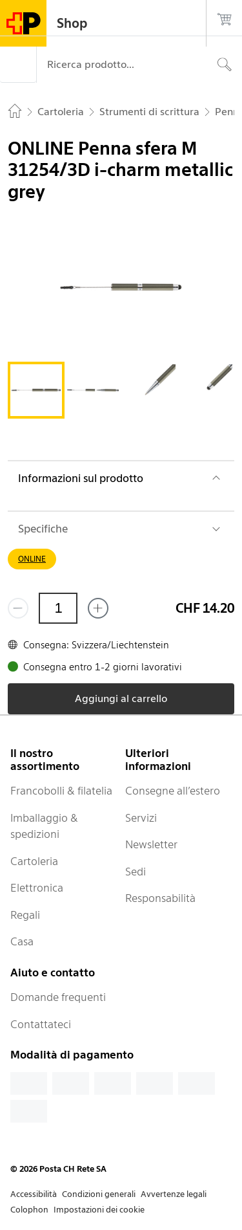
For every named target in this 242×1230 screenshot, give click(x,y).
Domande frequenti (58, 997)
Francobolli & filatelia (61, 790)
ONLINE (32, 559)
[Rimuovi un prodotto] (18, 608)
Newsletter (151, 844)
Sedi (135, 871)
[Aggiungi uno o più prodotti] (98, 608)
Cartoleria (34, 861)
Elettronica (36, 887)
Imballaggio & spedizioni (44, 826)
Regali (25, 914)
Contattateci (40, 1024)
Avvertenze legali (174, 1194)
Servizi (141, 817)
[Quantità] (58, 608)
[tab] (36, 390)
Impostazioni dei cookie (99, 1209)
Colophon (29, 1209)
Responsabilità (160, 898)
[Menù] (18, 65)
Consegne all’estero (172, 790)
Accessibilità (33, 1194)
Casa (22, 941)
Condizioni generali (99, 1194)
